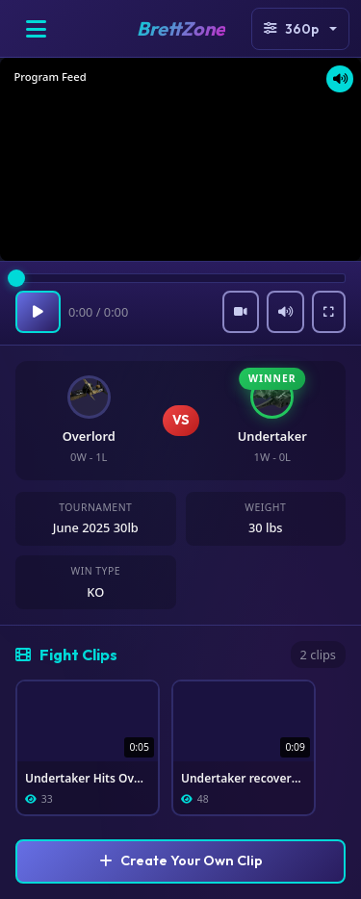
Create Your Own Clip (181, 860)
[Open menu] (35, 29)
